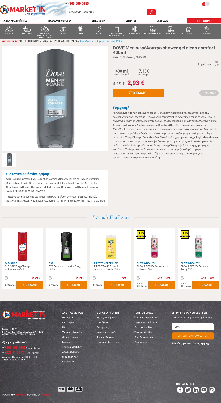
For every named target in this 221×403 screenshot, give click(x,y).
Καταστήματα (68, 322)
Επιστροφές (103, 327)
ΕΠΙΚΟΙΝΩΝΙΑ (98, 20)
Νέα (64, 327)
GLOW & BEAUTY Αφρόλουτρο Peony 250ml (196, 268)
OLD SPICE (11, 263)
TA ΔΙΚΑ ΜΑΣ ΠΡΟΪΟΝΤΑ (14, 20)
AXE (51, 263)
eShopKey (20, 394)
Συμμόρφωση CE (70, 352)
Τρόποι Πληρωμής (106, 337)
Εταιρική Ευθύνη (70, 356)
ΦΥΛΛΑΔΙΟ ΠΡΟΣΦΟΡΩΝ (59, 20)
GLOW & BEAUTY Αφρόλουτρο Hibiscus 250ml (152, 268)
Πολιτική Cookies (143, 327)
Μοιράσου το (211, 93)
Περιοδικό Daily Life (72, 347)
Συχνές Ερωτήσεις (106, 317)
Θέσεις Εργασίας (70, 337)
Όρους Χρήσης (201, 343)
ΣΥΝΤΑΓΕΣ (131, 20)
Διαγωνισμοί (140, 342)
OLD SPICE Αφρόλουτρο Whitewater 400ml (18, 268)
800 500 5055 (77, 4)
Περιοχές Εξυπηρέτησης (109, 342)
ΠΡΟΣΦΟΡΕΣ (204, 21)
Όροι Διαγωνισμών (143, 337)
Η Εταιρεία (67, 317)
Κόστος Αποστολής (106, 332)
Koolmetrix (46, 394)
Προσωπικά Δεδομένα (145, 322)
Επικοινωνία (68, 361)
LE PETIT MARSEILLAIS (105, 263)
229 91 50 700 (14, 353)
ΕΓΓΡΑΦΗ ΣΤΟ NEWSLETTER (192, 335)
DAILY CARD (162, 20)
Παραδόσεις (103, 322)
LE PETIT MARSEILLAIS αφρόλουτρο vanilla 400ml (106, 268)
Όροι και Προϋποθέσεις (146, 317)
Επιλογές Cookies (143, 332)
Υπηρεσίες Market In (72, 332)
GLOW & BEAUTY (146, 263)
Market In (22, 10)
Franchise (67, 342)
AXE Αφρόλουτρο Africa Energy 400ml (65, 268)
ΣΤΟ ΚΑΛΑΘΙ (138, 93)
